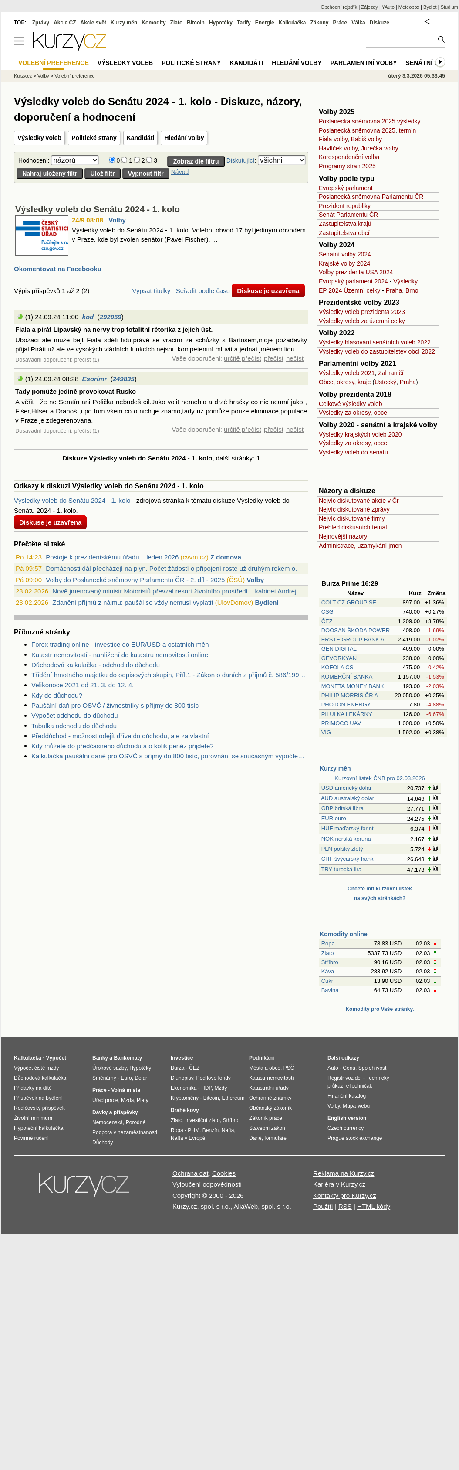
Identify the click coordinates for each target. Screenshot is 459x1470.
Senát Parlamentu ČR (348, 214)
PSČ (289, 1068)
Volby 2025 (336, 112)
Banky (100, 1058)
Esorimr (94, 378)
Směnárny (104, 1078)
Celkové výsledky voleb (350, 403)
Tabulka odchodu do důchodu (74, 726)
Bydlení (266, 602)
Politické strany (94, 137)
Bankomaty (128, 1058)
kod (88, 317)
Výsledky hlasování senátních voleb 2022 (375, 342)
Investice (182, 1058)
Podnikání (261, 1058)
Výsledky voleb (39, 137)
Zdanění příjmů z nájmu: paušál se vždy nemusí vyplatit (132, 602)
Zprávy (40, 23)
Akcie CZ (65, 23)
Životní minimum (33, 1118)
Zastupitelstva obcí (344, 232)
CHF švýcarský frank (347, 859)
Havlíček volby (338, 148)
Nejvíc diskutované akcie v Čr (359, 500)
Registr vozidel (344, 1078)
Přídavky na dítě (33, 1088)
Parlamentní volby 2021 (357, 363)
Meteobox (408, 7)
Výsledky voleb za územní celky (362, 320)
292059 (111, 317)
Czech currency (345, 1128)
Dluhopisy (182, 1078)
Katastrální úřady (269, 1088)
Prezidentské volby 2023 (359, 302)
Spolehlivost (372, 1068)
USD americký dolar (346, 787)
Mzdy (221, 1088)
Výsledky (405, 281)
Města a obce (264, 1068)
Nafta (228, 1130)
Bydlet (430, 7)
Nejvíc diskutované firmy (352, 518)
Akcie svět (93, 23)
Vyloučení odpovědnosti (207, 1184)
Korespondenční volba (349, 156)
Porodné (135, 1122)
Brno (411, 290)
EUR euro (333, 818)
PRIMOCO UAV (341, 723)
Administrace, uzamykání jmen (360, 545)
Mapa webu (356, 1106)
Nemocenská (107, 1122)
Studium (449, 7)
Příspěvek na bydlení (38, 1098)
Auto (332, 1068)
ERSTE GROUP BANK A (352, 639)
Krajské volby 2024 (344, 263)
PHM (193, 1130)
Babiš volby (366, 139)
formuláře (275, 1138)
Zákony (319, 23)
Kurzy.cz (23, 75)
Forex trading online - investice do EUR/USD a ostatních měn (120, 644)
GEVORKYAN (339, 658)
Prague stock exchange (354, 1138)
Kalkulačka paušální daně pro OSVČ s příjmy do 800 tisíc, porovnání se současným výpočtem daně (169, 756)
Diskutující (240, 160)
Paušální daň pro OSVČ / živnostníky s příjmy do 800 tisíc (115, 705)
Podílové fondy (213, 1078)
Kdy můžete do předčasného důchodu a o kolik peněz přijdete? (122, 746)
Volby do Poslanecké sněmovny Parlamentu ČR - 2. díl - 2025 (135, 579)
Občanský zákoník (270, 1108)
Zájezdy (369, 7)
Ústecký (385, 382)
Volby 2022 (336, 333)
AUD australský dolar (347, 798)
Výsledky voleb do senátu (353, 452)
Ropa (328, 943)
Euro (126, 1078)
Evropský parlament (346, 187)
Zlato (327, 953)
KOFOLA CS (337, 667)
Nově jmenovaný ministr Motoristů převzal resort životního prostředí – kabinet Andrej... (177, 591)
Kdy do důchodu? (56, 695)
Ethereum (233, 1098)
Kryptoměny (185, 1098)
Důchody (102, 1142)
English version (346, 1118)
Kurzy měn (335, 768)
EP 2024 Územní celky (349, 290)
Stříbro (329, 962)
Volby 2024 (336, 245)
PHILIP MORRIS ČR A (349, 695)
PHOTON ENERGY (346, 704)
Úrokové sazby (109, 1068)
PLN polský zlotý (342, 849)
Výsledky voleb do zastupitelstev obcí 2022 (377, 351)
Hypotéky (221, 23)
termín (407, 130)
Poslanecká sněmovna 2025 (357, 130)
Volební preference (74, 75)
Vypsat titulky (151, 290)
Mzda (127, 1100)
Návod (180, 171)
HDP (206, 1088)
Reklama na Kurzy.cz (344, 1173)
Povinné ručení (31, 1138)
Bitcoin (196, 23)
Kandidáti (141, 137)
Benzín (210, 1130)
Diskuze (379, 23)
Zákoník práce (265, 1118)
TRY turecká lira (341, 869)
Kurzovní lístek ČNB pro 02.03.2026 (379, 778)
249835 (124, 378)
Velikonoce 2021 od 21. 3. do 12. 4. (82, 685)
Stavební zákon (267, 1128)
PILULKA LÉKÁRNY (346, 714)
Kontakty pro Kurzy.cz (344, 1195)
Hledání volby (184, 137)
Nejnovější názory (343, 536)
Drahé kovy (185, 1110)
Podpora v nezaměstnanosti (124, 1132)
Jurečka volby (379, 148)
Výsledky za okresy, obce (353, 412)
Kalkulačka (292, 23)
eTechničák (359, 1086)
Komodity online (344, 934)
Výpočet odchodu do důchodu (74, 715)
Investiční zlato (202, 1120)
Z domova (225, 557)
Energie (264, 23)
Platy (142, 1100)
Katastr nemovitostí (271, 1078)
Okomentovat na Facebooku (57, 269)
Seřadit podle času (203, 290)
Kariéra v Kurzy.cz (339, 1184)
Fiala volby (333, 139)
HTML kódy (373, 1206)
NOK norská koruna (346, 839)
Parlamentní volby (364, 62)
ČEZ (327, 621)
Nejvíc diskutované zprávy (354, 509)
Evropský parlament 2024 (353, 281)
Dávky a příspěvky (115, 1112)
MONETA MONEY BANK (352, 686)
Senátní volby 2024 (345, 254)
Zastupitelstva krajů (345, 223)
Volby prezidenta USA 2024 (356, 272)
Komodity (153, 23)
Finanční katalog (346, 1096)
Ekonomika (183, 1088)
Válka (358, 23)
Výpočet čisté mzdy (36, 1068)
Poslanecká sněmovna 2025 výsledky (369, 121)
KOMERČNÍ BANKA (346, 676)
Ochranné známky (270, 1098)
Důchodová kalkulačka (40, 1078)
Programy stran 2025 (347, 166)
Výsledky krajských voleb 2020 (360, 434)
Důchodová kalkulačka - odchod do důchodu (95, 664)
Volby (117, 220)
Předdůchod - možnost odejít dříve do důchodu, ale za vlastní (120, 736)
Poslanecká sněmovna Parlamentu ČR (371, 196)
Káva (327, 971)
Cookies (224, 1173)
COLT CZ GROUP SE (348, 602)
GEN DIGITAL (339, 648)
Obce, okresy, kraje (345, 382)
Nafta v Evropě (188, 1138)
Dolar (141, 1078)
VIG (326, 732)
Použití (323, 1206)
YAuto (388, 7)
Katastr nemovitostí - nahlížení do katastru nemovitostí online (119, 654)
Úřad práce (105, 1100)
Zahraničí (390, 372)
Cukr (327, 981)
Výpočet (56, 1058)
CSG (327, 611)
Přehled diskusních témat (353, 527)
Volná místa (125, 1090)
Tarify (244, 23)
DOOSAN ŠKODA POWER (355, 630)
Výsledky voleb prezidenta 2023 (362, 311)
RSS (345, 1206)
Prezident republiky (345, 205)
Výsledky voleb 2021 (347, 372)
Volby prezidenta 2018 (355, 394)
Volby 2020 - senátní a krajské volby (378, 425)
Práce (340, 23)
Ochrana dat (190, 1173)
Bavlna (330, 990)
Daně (255, 1138)
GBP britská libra (342, 808)
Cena (349, 1068)
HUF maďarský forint (347, 828)
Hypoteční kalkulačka (38, 1128)
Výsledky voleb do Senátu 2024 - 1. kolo (97, 209)
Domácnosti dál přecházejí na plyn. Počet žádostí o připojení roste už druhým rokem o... (173, 568)
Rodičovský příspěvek (39, 1108)
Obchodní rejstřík (339, 7)
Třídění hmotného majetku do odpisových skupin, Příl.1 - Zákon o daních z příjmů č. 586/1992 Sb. (169, 675)
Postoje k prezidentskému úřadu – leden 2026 (112, 557)
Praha (394, 290)
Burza (177, 1068)
